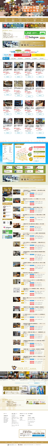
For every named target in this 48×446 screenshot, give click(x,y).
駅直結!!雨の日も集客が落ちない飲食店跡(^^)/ (31, 272)
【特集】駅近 (5, 422)
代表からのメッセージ (22, 420)
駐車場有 (5, 152)
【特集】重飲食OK (6, 420)
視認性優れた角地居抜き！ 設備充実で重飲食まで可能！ (33, 207)
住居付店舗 (10, 152)
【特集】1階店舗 (6, 421)
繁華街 (10, 150)
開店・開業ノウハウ (14, 413)
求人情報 (29, 415)
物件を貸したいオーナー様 (23, 413)
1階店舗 (10, 148)
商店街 (10, 151)
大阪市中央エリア (37, 151)
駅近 (4, 149)
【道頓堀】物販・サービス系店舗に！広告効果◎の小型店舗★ (33, 349)
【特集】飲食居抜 (6, 419)
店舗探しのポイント (7, 210)
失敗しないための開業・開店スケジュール (7, 207)
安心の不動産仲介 (30, 413)
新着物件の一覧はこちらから (41, 137)
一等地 (5, 150)
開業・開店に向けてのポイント (7, 213)
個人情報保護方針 (30, 425)
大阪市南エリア (37, 156)
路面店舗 (5, 148)
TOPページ (5, 413)
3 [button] (25, 15)
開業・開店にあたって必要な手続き (7, 216)
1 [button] (22, 15)
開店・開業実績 (22, 415)
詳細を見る (7, 94)
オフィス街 (5, 151)
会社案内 (21, 417)
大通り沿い (10, 149)
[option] (24, 8)
